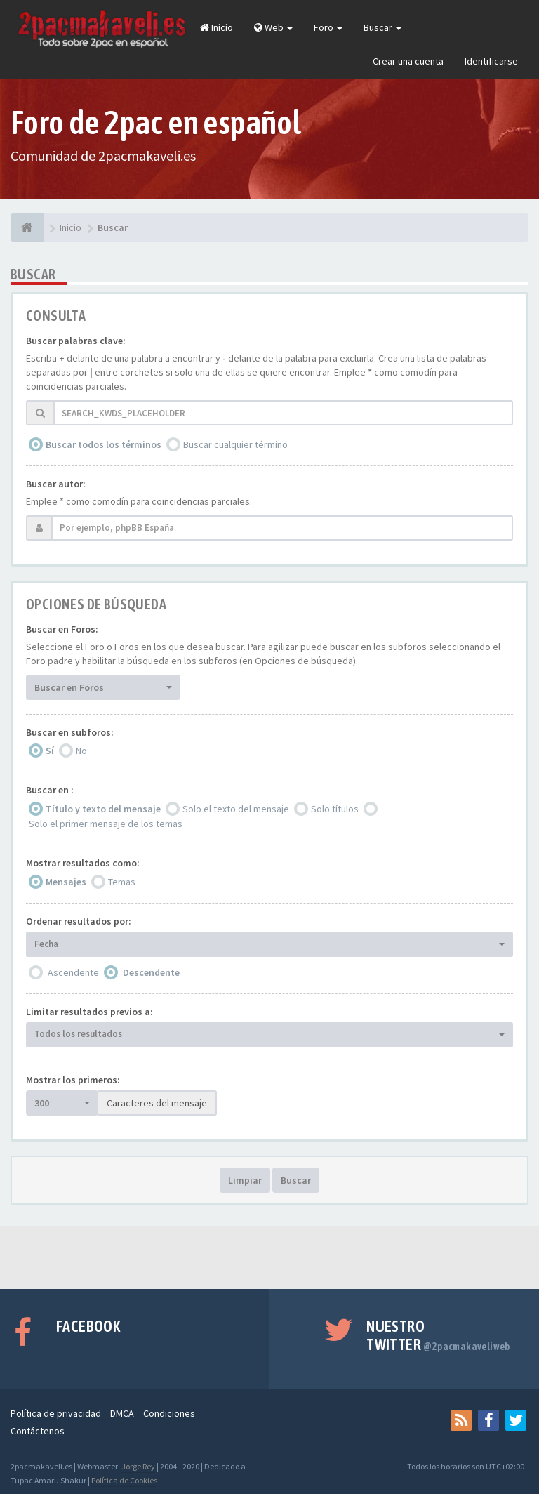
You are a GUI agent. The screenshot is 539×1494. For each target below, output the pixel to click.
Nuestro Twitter (438, 1335)
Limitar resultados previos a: (89, 1011)
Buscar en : (50, 790)
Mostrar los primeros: (73, 1079)
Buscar (382, 27)
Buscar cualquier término (235, 444)
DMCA (122, 1413)
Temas (121, 881)
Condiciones (169, 1413)
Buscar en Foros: (62, 629)
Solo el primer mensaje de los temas (105, 823)
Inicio (216, 27)
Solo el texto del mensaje (235, 808)
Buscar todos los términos (103, 444)
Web (273, 27)
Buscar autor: (56, 483)
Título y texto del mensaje (103, 808)
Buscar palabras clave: (76, 340)
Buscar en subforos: (70, 732)
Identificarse (491, 61)
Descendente (151, 972)
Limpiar (245, 1180)
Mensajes (66, 881)
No (81, 750)
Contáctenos (38, 1430)
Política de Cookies (124, 1480)
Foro (328, 27)
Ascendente (73, 972)
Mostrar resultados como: (83, 863)
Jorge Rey (138, 1466)
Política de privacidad (56, 1413)
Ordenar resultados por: (78, 921)
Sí (50, 750)
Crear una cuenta (408, 61)
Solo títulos (335, 808)
